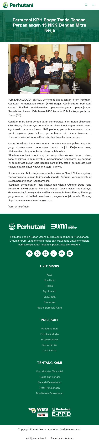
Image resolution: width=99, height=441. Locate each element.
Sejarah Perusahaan (49, 382)
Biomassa (49, 302)
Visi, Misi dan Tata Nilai (49, 371)
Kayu (49, 274)
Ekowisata (50, 296)
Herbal (49, 285)
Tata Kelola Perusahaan (49, 393)
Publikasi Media (49, 334)
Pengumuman (49, 328)
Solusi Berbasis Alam (49, 307)
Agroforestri (49, 291)
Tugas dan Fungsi (49, 376)
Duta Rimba (49, 350)
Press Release (49, 339)
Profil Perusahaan (49, 387)
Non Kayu (49, 280)
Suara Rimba (49, 344)
